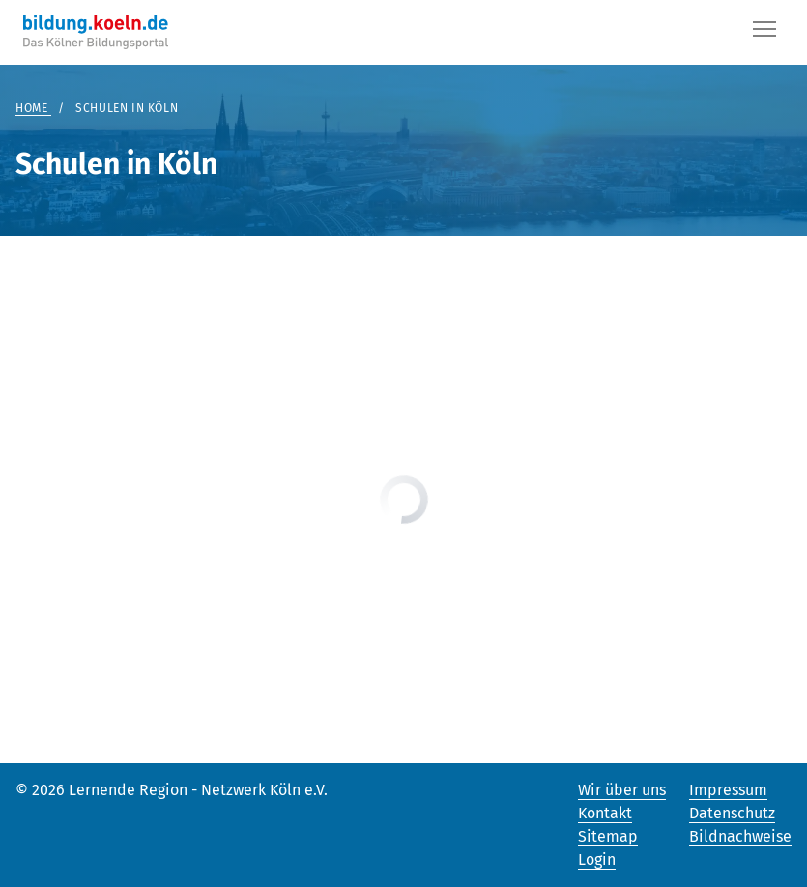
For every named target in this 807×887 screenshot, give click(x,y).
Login (597, 859)
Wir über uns (622, 790)
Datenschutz (732, 813)
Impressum (728, 790)
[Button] (764, 32)
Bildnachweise (740, 836)
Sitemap (608, 836)
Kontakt (605, 813)
